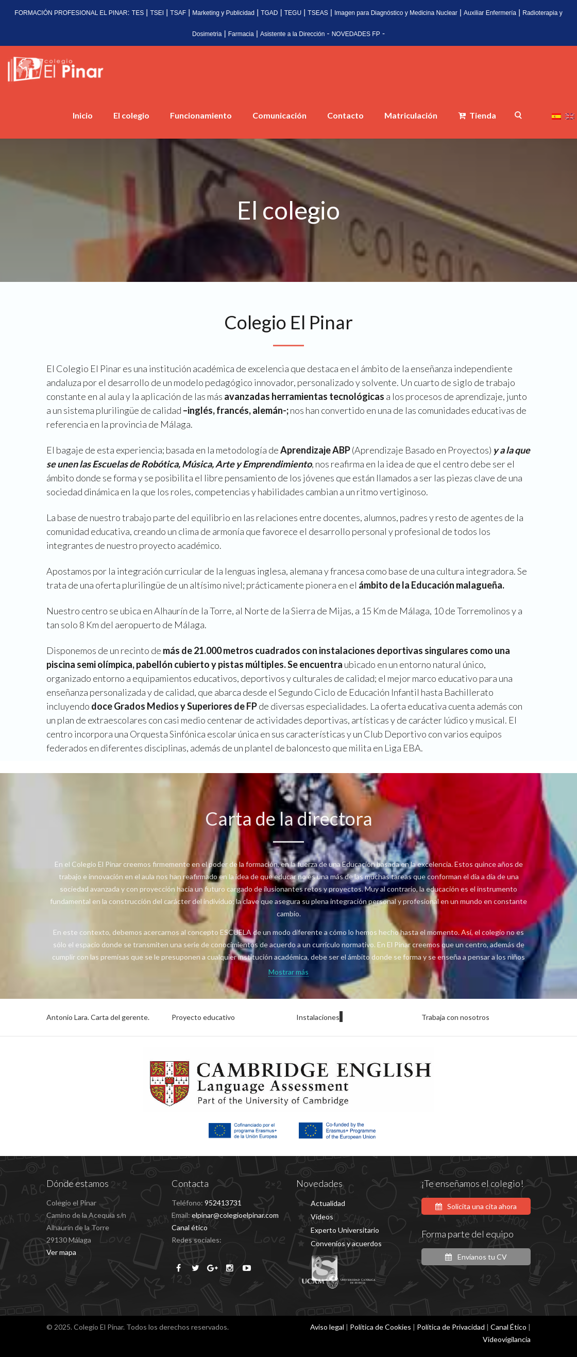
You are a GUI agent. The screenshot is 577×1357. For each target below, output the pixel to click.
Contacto (345, 115)
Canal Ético (508, 1326)
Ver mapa (61, 1252)
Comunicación (279, 115)
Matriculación (410, 115)
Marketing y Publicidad (223, 12)
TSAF (178, 12)
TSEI (157, 12)
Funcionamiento (201, 115)
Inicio (83, 115)
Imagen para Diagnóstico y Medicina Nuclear (395, 12)
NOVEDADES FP (356, 34)
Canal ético (190, 1227)
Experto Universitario (345, 1230)
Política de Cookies (380, 1326)
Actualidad (328, 1203)
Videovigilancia (507, 1339)
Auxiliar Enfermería (490, 12)
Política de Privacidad (451, 1326)
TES (138, 12)
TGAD (269, 12)
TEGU (292, 12)
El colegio (131, 115)
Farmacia (241, 34)
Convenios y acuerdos (346, 1243)
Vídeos (322, 1216)
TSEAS (318, 12)
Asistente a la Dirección (292, 34)
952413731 (223, 1202)
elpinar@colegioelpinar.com (235, 1215)
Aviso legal (327, 1326)
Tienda (477, 115)
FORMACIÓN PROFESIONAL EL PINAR (70, 12)
